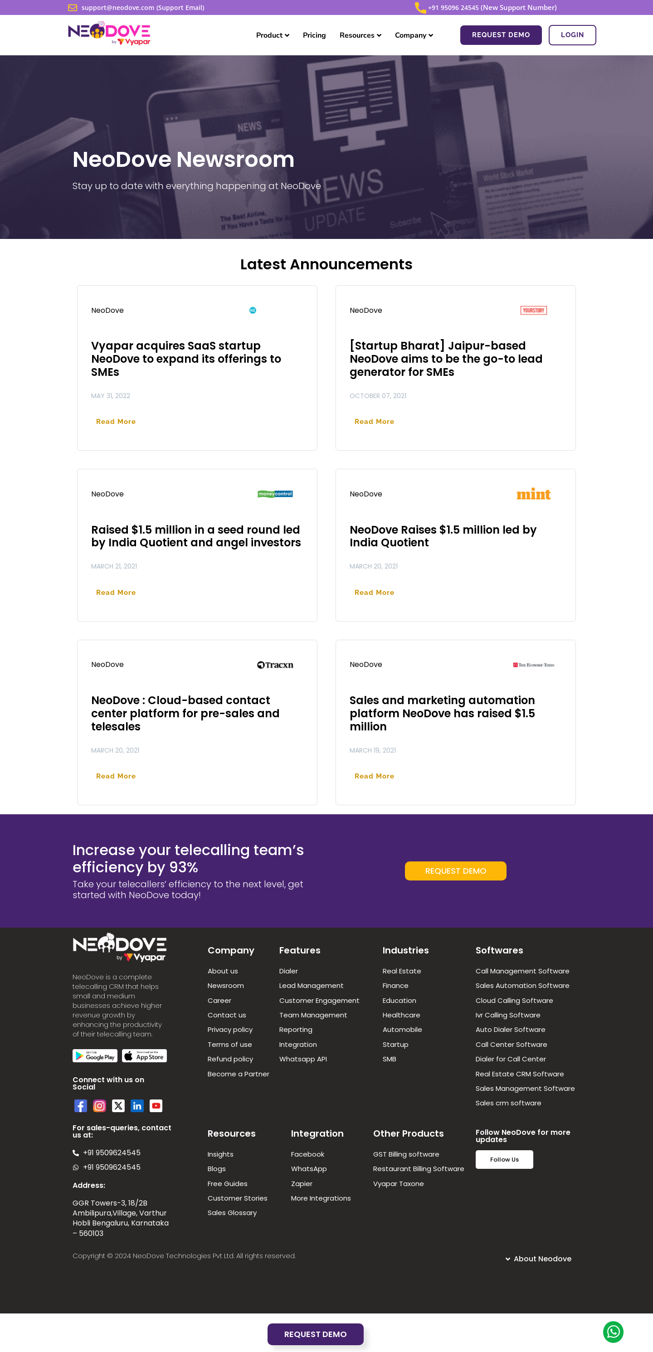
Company (414, 35)
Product (272, 35)
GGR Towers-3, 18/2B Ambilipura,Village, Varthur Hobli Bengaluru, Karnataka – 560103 (121, 1218)
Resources (360, 35)
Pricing (314, 35)
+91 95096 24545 (452, 7)
